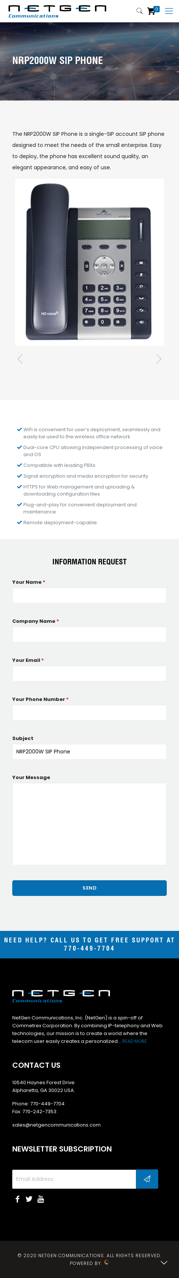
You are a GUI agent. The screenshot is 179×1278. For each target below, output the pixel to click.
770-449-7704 (89, 949)
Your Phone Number (40, 699)
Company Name (35, 621)
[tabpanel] (89, 262)
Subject (22, 738)
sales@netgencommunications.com (56, 1124)
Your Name (28, 582)
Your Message (31, 777)
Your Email (28, 660)
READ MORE (134, 1041)
